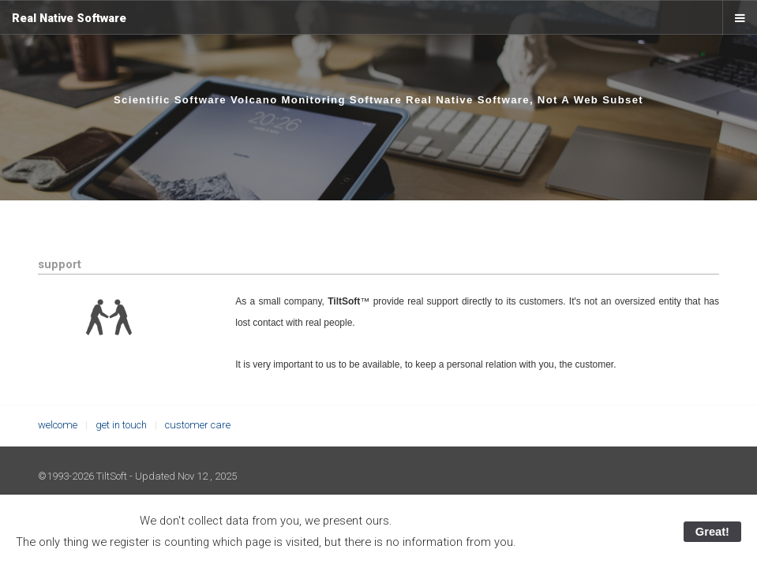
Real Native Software (69, 18)
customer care (197, 425)
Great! (712, 531)
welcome (57, 425)
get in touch (121, 425)
